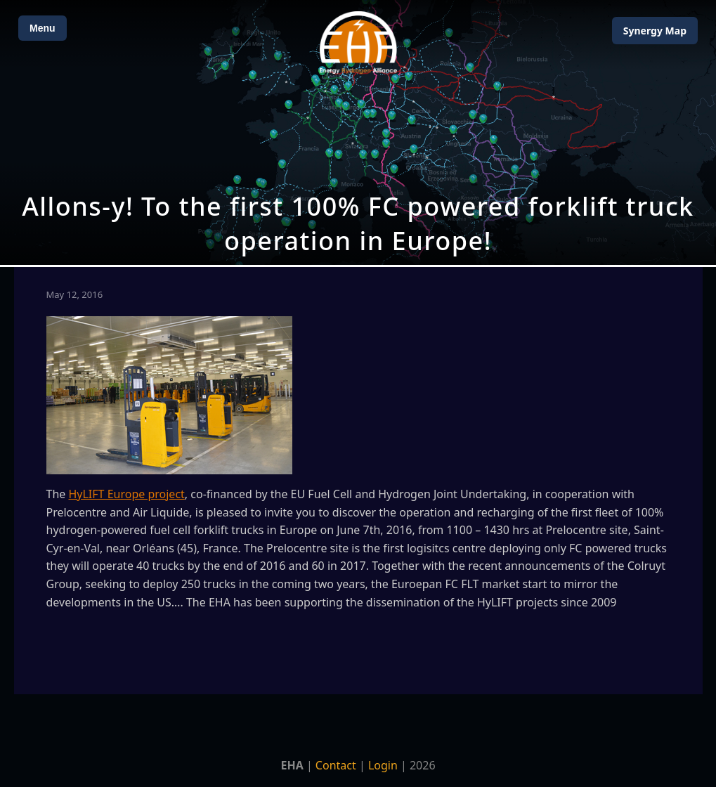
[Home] (358, 42)
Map (654, 30)
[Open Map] (358, 132)
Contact (335, 765)
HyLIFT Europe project (126, 494)
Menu (43, 28)
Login (383, 765)
